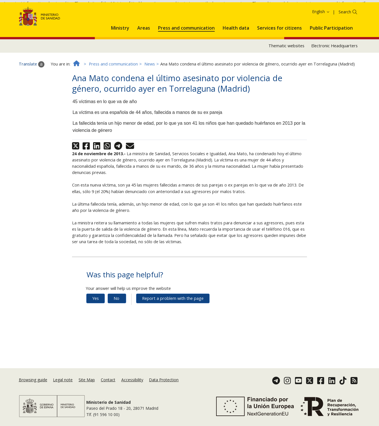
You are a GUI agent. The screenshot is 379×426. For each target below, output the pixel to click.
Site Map (87, 379)
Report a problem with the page (173, 320)
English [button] (321, 34)
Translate (31, 87)
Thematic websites (286, 68)
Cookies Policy (284, 13)
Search (345, 34)
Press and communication (113, 86)
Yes (95, 320)
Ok (306, 13)
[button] (120, 50)
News (149, 86)
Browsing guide (33, 379)
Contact (108, 379)
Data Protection (164, 379)
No (116, 320)
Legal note (63, 379)
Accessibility (132, 379)
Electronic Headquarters (334, 68)
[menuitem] (120, 50)
